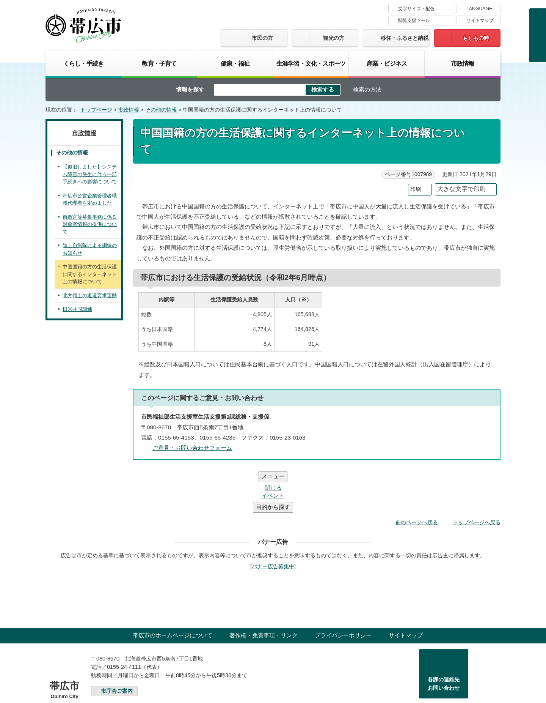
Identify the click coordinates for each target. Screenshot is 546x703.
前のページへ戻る (416, 477)
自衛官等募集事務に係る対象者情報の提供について (90, 224)
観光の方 (333, 38)
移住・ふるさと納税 (404, 38)
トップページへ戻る (476, 477)
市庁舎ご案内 (117, 645)
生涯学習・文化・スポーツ (310, 63)
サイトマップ (480, 20)
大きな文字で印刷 (461, 189)
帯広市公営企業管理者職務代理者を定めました (90, 199)
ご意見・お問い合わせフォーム (192, 447)
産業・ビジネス (387, 63)
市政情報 (462, 63)
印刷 (415, 189)
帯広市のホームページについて (172, 589)
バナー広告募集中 (273, 521)
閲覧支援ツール (414, 20)
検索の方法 (367, 89)
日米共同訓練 (77, 309)
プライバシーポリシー (343, 589)
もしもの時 (476, 38)
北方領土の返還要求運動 (90, 295)
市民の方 (262, 38)
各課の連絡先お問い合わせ (444, 638)
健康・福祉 (235, 63)
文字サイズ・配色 (416, 8)
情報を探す (190, 89)
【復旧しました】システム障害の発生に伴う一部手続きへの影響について (90, 174)
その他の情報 (161, 110)
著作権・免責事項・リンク (263, 589)
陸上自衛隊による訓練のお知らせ (90, 249)
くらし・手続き (83, 63)
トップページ (96, 110)
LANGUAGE (479, 8)
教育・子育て (159, 63)
